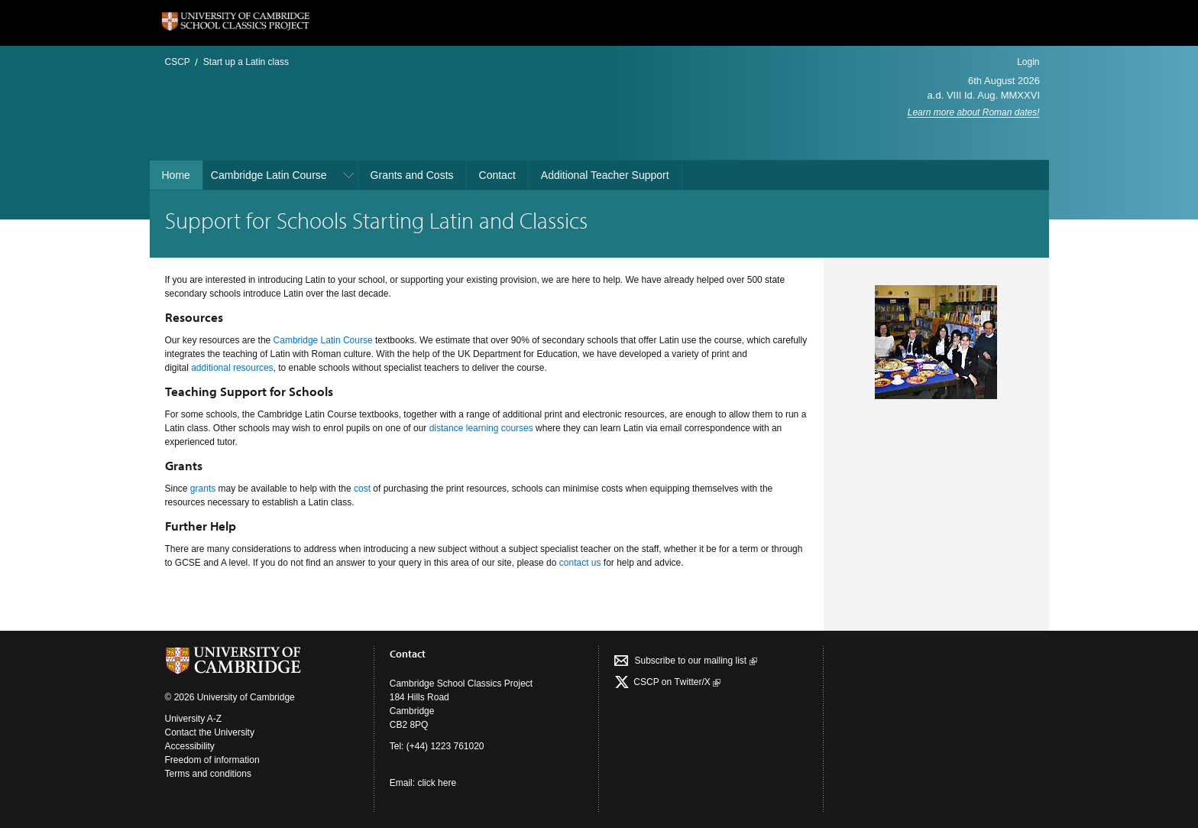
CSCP (177, 62)
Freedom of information (212, 760)
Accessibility (190, 746)
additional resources (232, 367)
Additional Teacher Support (605, 175)
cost (362, 488)
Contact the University (209, 732)
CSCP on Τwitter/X (675, 682)
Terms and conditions (208, 773)
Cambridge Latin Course (269, 175)
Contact (497, 175)
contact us (580, 562)
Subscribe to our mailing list (695, 660)
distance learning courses (481, 428)
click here (436, 783)
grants (202, 488)
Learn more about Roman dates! (974, 112)
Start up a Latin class (246, 62)
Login (1028, 62)
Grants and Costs (412, 175)
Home (176, 175)
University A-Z (193, 718)
